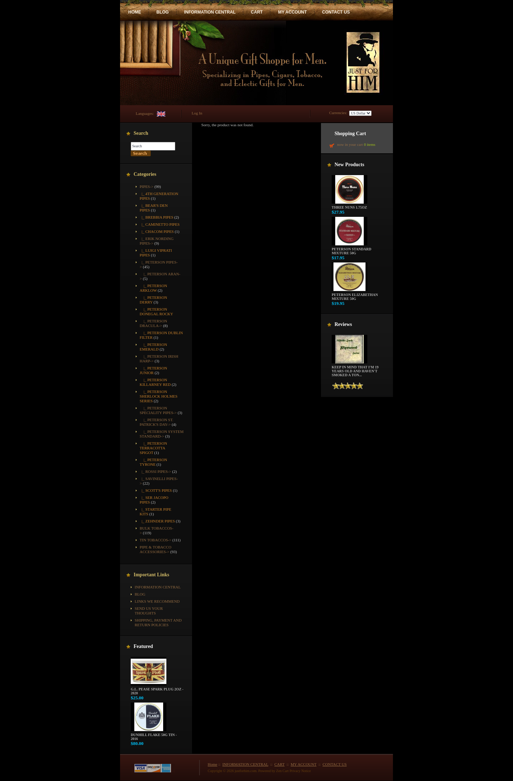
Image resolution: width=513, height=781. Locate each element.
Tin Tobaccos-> (155, 540)
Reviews (343, 324)
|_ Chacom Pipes (157, 231)
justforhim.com (245, 771)
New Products (349, 164)
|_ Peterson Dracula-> (153, 323)
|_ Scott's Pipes (156, 490)
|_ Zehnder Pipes (157, 521)
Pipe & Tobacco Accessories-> (155, 549)
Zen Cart (282, 771)
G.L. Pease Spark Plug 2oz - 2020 (157, 689)
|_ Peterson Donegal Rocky (156, 311)
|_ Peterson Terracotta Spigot (153, 448)
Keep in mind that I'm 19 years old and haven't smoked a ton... (355, 369)
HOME (134, 12)
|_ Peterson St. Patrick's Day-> (156, 422)
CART (257, 12)
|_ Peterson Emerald (153, 346)
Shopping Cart (350, 133)
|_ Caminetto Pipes (160, 224)
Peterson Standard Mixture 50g (351, 249)
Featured (143, 646)
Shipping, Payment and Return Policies (158, 622)
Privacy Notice (300, 771)
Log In (197, 113)
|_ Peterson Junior (153, 370)
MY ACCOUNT (292, 12)
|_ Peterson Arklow (153, 288)
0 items (369, 144)
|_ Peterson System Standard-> (161, 433)
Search (141, 133)
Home (212, 764)
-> (147, 186)
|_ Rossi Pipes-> (155, 471)
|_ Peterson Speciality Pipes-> (158, 410)
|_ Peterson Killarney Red (155, 382)
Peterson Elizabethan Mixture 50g (355, 295)
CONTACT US (336, 12)
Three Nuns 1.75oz (349, 205)
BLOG (162, 12)
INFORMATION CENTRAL (209, 12)
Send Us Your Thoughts (149, 610)
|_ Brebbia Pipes (156, 217)
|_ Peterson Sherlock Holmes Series (158, 396)
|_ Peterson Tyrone (153, 462)
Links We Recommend (157, 601)
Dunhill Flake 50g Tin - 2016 (154, 735)
